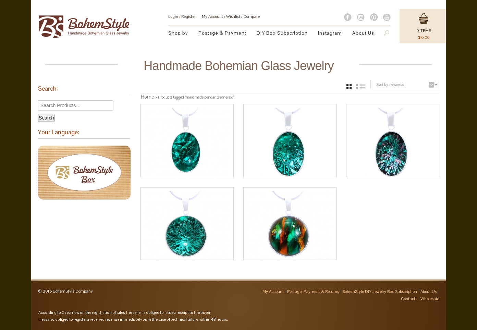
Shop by (178, 33)
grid (349, 86)
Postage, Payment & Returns (313, 291)
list (360, 86)
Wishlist (233, 16)
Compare (251, 16)
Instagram (330, 33)
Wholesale (429, 298)
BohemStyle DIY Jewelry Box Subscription (379, 291)
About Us (363, 33)
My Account (212, 16)
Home (147, 96)
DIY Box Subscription (282, 33)
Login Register (182, 16)
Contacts (409, 298)
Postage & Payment (222, 33)
